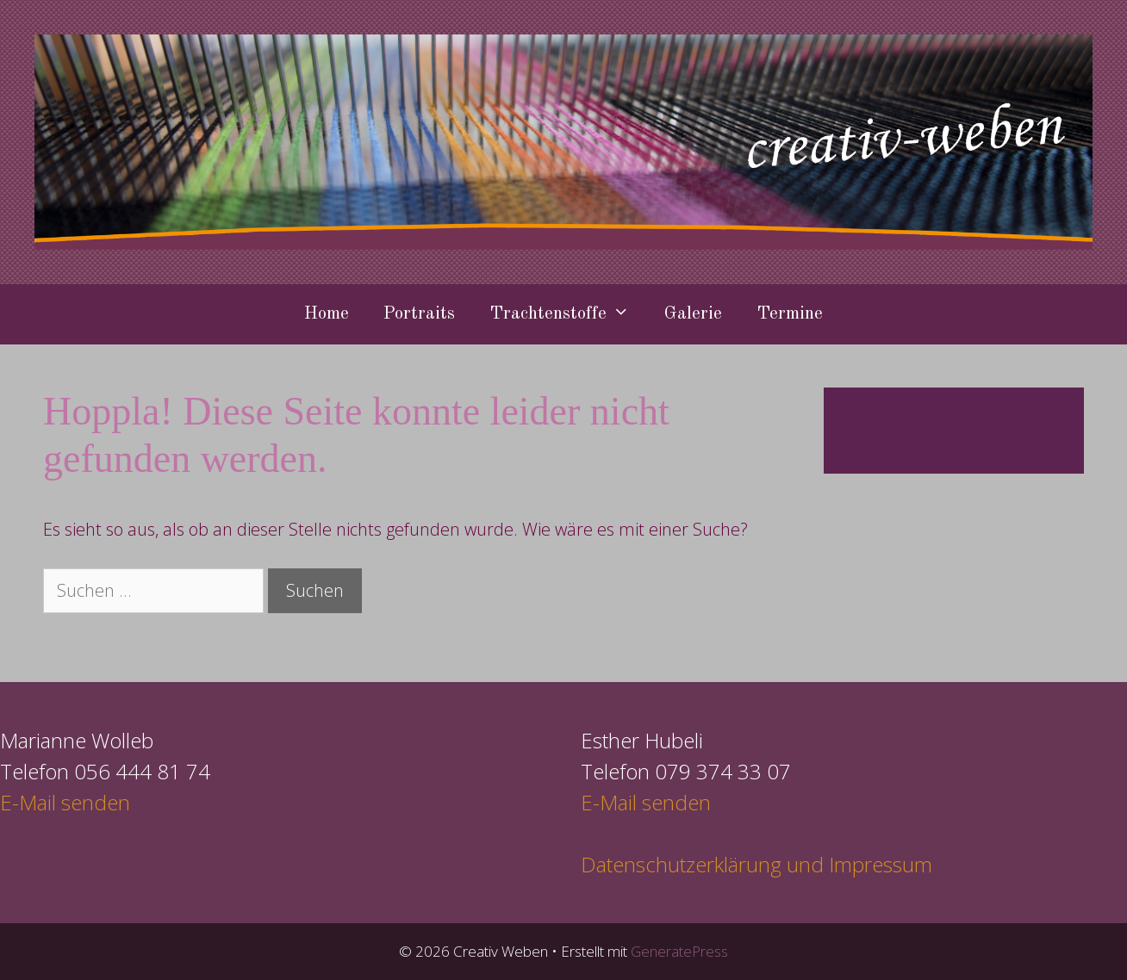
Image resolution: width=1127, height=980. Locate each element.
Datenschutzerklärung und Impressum (756, 864)
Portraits (419, 314)
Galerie (693, 314)
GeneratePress (679, 951)
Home (326, 314)
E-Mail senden (65, 802)
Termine (790, 314)
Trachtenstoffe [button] (568, 314)
